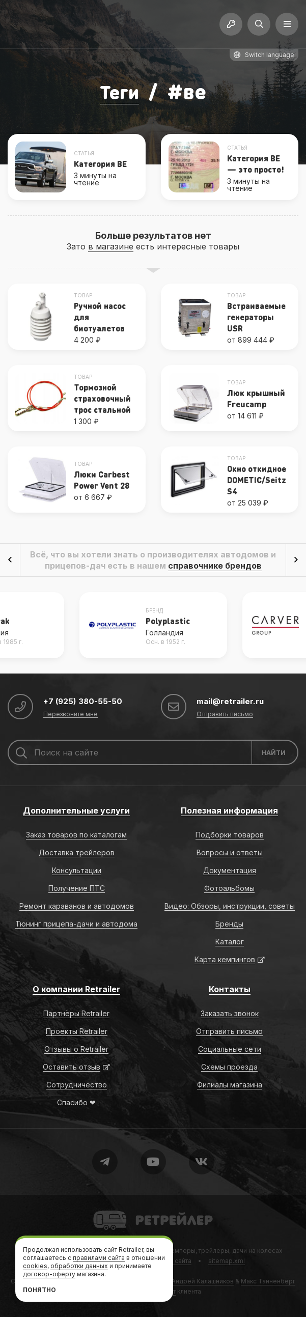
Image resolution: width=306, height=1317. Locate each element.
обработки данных (79, 1266)
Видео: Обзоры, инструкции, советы (229, 906)
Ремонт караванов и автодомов (76, 906)
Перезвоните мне (70, 714)
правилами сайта (99, 1258)
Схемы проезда (229, 1066)
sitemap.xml (226, 1261)
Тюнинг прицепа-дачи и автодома (76, 923)
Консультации (76, 870)
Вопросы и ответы (230, 852)
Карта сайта (173, 1261)
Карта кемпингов (224, 959)
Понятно (39, 1290)
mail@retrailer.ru (231, 701)
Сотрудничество (76, 1084)
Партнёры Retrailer (76, 1013)
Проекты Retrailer (76, 1031)
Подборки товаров (230, 834)
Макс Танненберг (268, 1281)
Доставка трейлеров (77, 852)
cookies (35, 1266)
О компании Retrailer (76, 989)
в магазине (110, 246)
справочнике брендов (215, 566)
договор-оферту (49, 1274)
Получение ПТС (76, 888)
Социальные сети (229, 1049)
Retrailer (105, 1210)
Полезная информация (229, 810)
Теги (119, 91)
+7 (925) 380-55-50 (83, 701)
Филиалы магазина (229, 1084)
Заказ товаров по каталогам (76, 834)
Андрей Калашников (203, 1281)
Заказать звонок (230, 1013)
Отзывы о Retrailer (76, 1049)
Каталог (229, 941)
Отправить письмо (225, 714)
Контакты (230, 989)
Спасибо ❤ (76, 1102)
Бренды (229, 923)
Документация (229, 870)
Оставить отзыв (71, 1066)
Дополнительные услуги (76, 810)
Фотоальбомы (229, 888)
